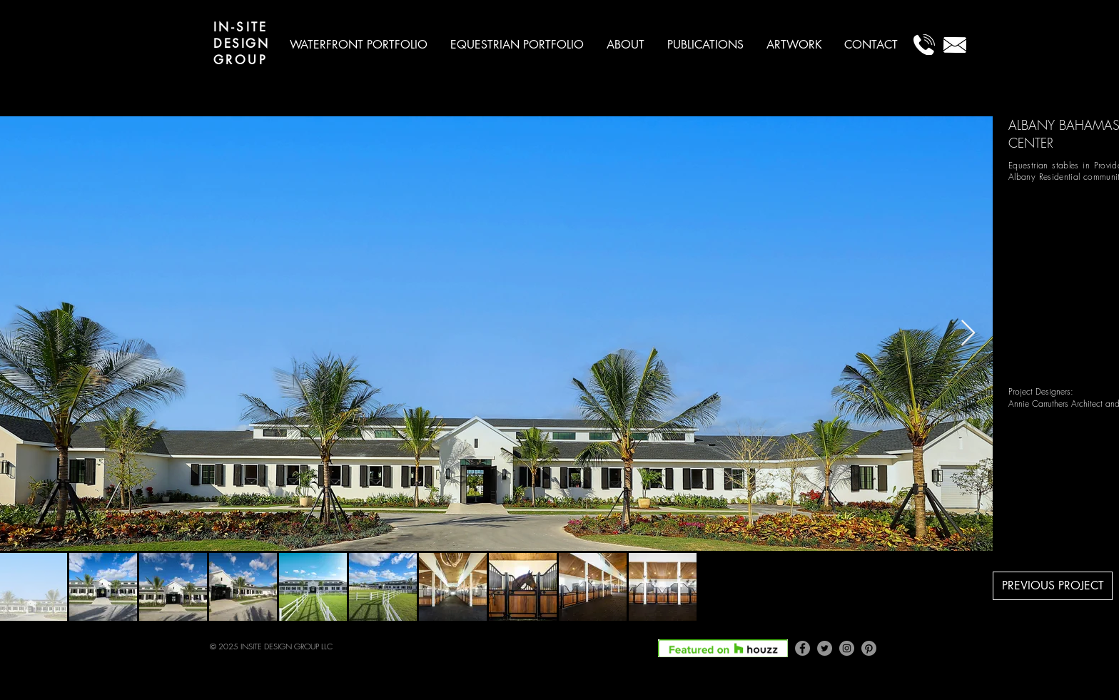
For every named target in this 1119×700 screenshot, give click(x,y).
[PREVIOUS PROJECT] (1053, 586)
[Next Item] (968, 334)
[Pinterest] (868, 648)
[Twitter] (824, 648)
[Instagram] (846, 648)
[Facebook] (802, 648)
